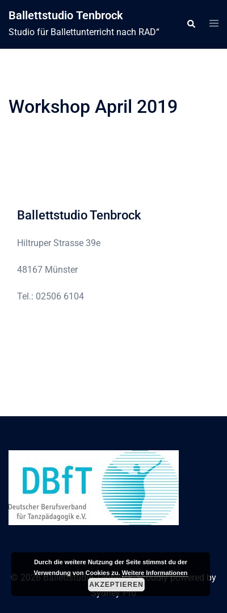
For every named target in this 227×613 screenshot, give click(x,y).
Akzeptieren (116, 585)
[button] (190, 24)
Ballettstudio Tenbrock (66, 15)
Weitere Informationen (155, 572)
